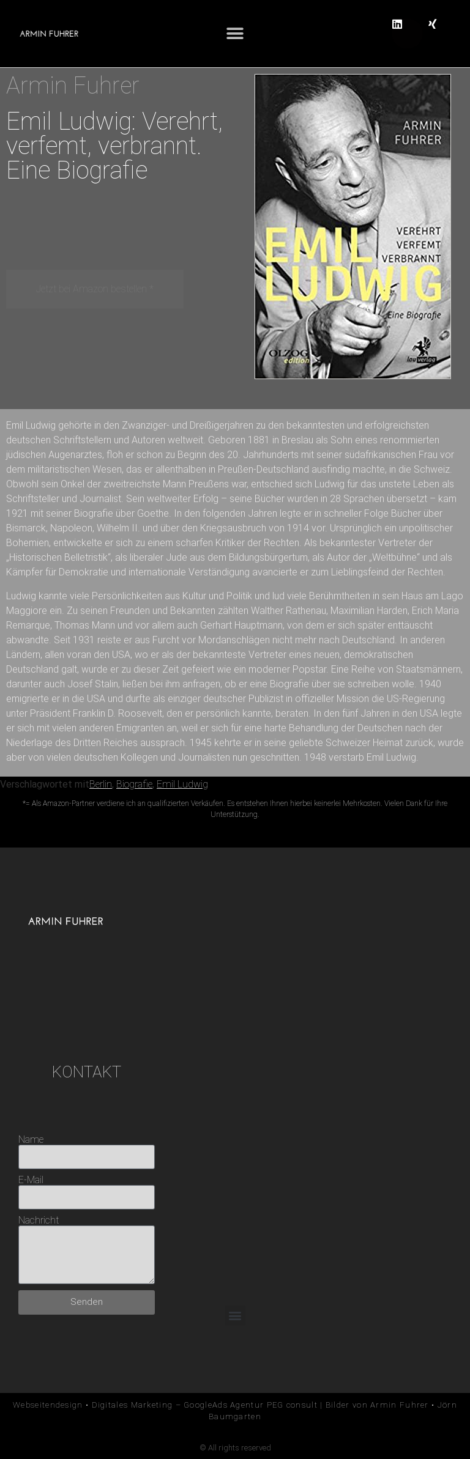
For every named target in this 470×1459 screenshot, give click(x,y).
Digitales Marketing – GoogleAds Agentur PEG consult (205, 1404)
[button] (234, 34)
